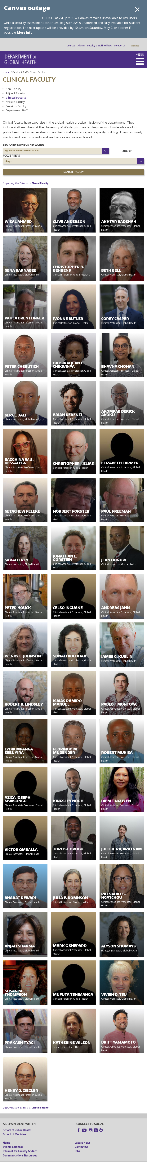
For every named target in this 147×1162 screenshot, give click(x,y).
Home (6, 67)
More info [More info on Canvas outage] (24, 32)
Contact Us (119, 42)
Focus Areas (11, 150)
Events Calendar (13, 1141)
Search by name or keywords (23, 139)
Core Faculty (13, 83)
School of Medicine (14, 1128)
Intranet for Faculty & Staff (20, 1145)
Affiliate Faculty (15, 96)
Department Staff (16, 105)
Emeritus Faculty (16, 101)
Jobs (77, 1145)
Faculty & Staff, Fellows (98, 42)
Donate (134, 42)
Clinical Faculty (16, 92)
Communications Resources (20, 1150)
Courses (70, 42)
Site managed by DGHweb (91, 1159)
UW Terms (69, 1159)
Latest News (83, 1137)
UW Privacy (53, 1159)
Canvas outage (27, 8)
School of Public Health (17, 1124)
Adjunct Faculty (15, 88)
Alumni (80, 42)
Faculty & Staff (20, 67)
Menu (140, 49)
